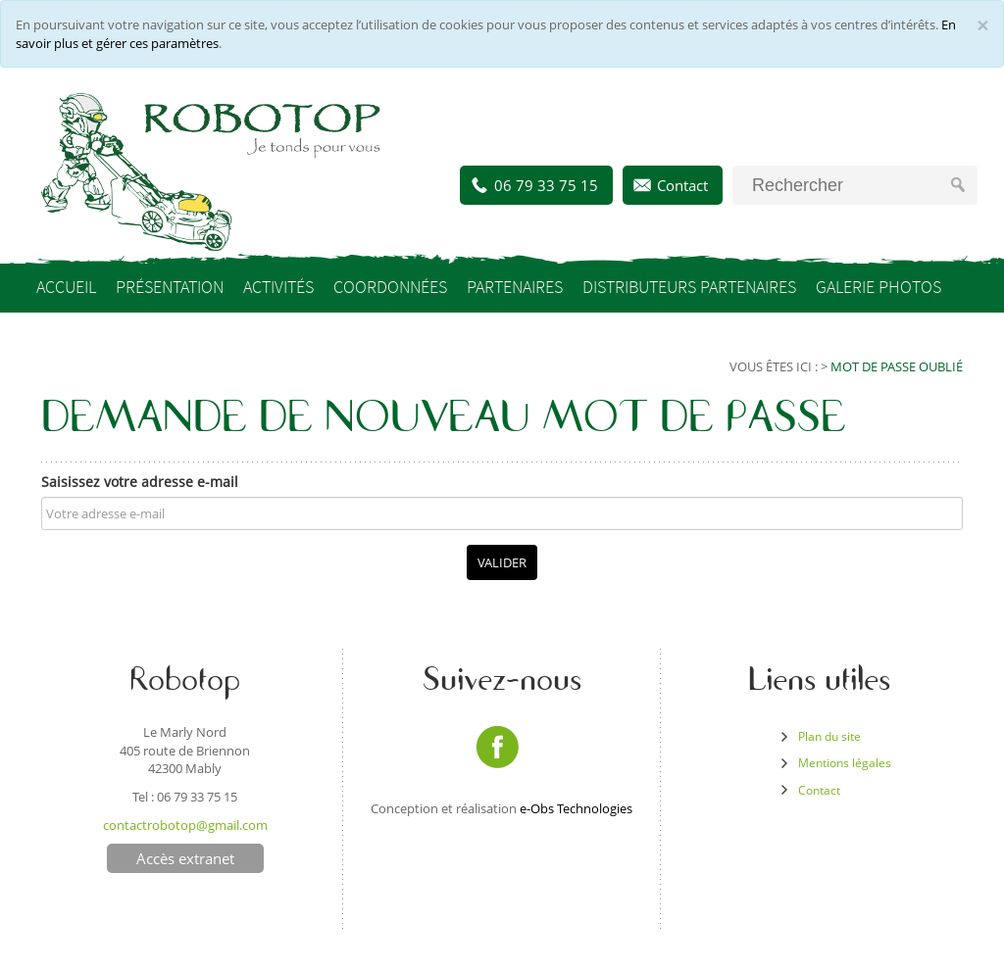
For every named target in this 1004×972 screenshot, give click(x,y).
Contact (682, 185)
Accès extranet (185, 858)
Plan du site (829, 736)
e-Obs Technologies (576, 808)
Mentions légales (844, 762)
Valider (502, 562)
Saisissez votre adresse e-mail (139, 481)
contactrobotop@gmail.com (185, 825)
